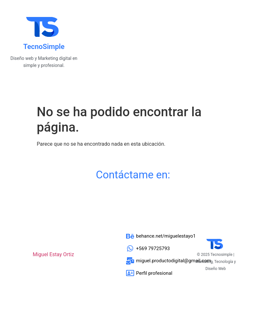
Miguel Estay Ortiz (53, 254)
